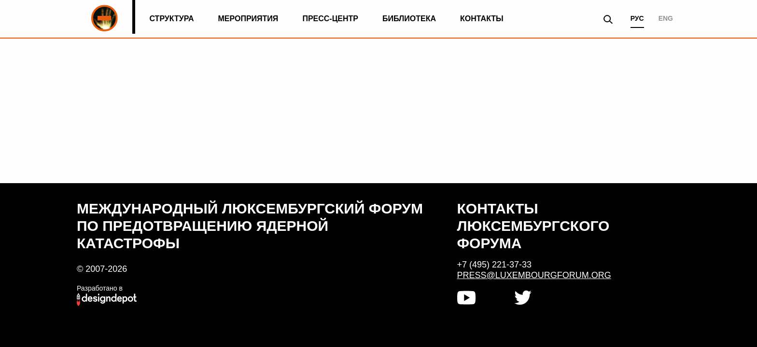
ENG (666, 18)
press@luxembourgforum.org (534, 275)
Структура (171, 18)
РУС (637, 18)
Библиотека (409, 18)
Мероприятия (248, 18)
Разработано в (100, 288)
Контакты (482, 18)
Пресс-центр (330, 18)
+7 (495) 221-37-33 (494, 264)
